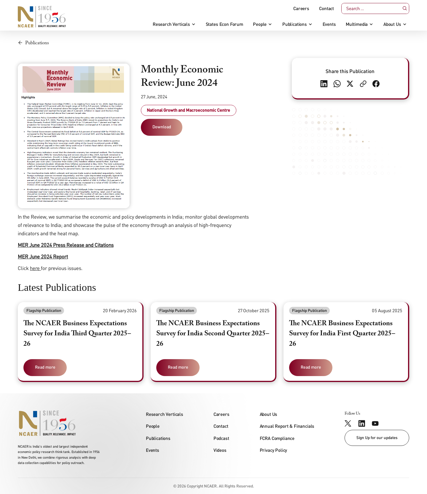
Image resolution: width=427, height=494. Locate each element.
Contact (326, 8)
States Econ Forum (224, 24)
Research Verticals (171, 24)
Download (161, 126)
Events (329, 24)
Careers (301, 8)
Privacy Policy (273, 450)
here (35, 268)
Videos (220, 450)
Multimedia (357, 24)
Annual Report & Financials (287, 426)
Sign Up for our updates (377, 437)
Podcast (221, 438)
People (260, 24)
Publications (294, 24)
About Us (392, 24)
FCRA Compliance (277, 438)
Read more (45, 367)
